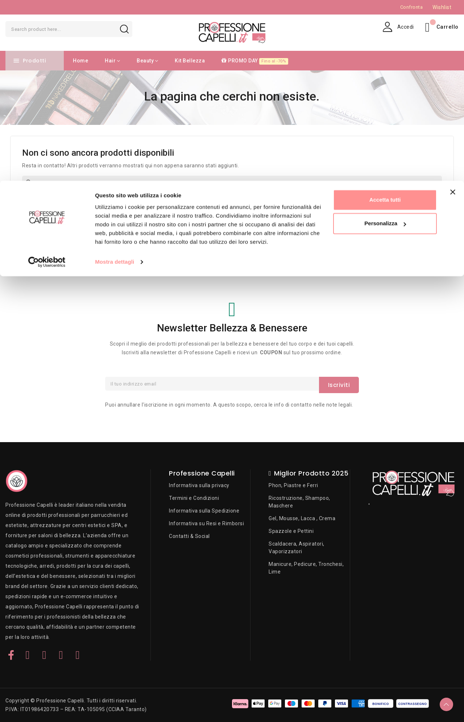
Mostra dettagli (114, 81)
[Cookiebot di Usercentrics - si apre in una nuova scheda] (47, 81)
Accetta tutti (385, 19)
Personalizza (385, 43)
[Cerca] (232, 183)
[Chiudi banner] (452, 11)
